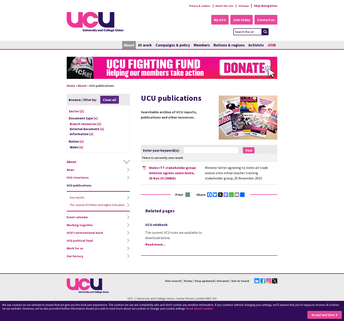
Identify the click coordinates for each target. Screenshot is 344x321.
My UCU (216, 20)
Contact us (265, 20)
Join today (239, 20)
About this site (220, 6)
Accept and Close (322, 315)
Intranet (223, 281)
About (129, 45)
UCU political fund (80, 245)
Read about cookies (200, 309)
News (70, 170)
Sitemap (242, 6)
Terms (187, 281)
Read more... (155, 245)
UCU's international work (85, 237)
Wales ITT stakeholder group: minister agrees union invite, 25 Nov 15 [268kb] (172, 173)
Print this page (188, 195)
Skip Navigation (265, 6)
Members (202, 45)
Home (71, 86)
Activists (256, 45)
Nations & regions (229, 45)
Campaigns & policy (173, 45)
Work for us (75, 253)
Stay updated (205, 281)
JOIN (271, 45)
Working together (80, 230)
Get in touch (240, 281)
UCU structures (78, 178)
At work (145, 45)
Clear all (109, 100)
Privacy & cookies (191, 6)
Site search (173, 281)
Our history (75, 261)
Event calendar (77, 222)
